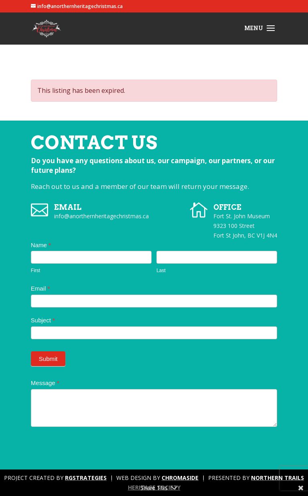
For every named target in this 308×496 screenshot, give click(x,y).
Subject (43, 320)
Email (40, 288)
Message (45, 382)
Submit (48, 358)
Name (41, 245)
